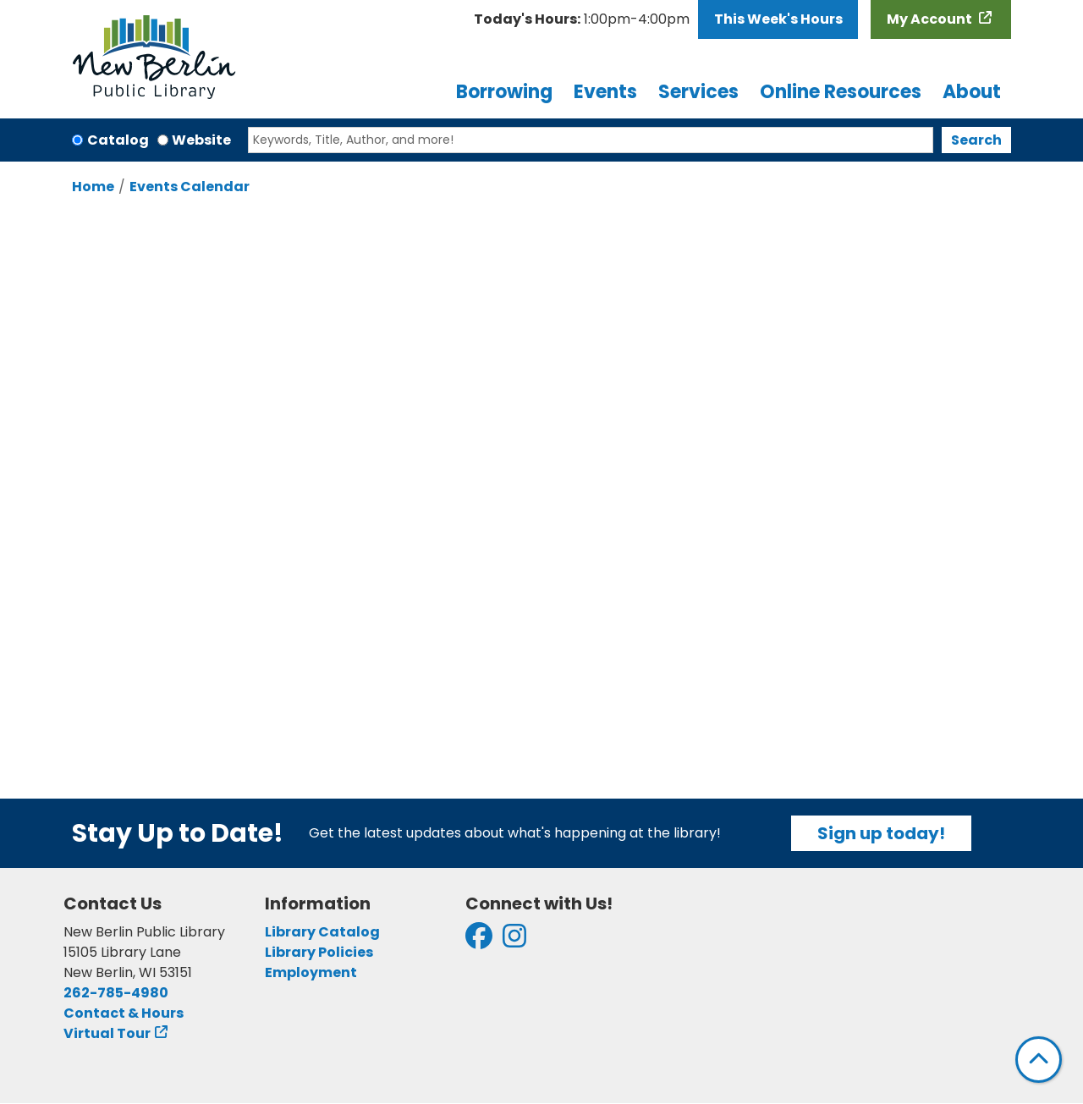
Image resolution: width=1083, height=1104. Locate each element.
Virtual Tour (107, 1033)
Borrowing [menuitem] (504, 92)
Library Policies (319, 952)
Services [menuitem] (698, 92)
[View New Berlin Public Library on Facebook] (478, 941)
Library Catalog (322, 932)
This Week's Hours (778, 19)
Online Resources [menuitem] (840, 92)
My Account (931, 19)
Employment (311, 972)
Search (976, 140)
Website (201, 140)
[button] (582, 19)
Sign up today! (881, 833)
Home (93, 186)
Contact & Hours (123, 1013)
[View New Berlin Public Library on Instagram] (514, 941)
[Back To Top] (1038, 1059)
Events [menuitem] (605, 92)
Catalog (118, 140)
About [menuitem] (972, 92)
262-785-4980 (115, 992)
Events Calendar (189, 186)
